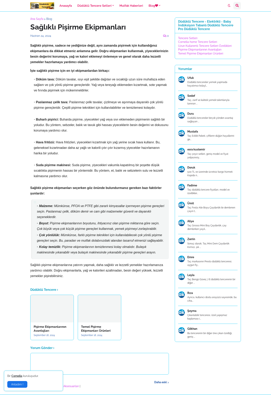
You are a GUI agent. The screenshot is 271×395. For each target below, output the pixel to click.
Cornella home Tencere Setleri (197, 41)
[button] (229, 5)
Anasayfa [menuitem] (65, 5)
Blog (49, 18)
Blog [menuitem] (153, 5)
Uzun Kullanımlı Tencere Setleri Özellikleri (205, 45)
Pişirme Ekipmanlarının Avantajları (50, 328)
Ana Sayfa (36, 18)
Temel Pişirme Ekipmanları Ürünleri (96, 328)
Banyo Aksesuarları (67, 386)
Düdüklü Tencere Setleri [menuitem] (94, 5)
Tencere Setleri (187, 38)
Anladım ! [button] (17, 384)
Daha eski (160, 382)
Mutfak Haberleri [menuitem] (131, 5)
